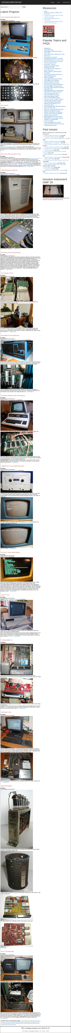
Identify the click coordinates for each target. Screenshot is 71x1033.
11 (37, 1020)
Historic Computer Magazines (51, 163)
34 (8, 1023)
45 (31, 1023)
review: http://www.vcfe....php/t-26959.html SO (22, 161)
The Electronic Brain (48, 150)
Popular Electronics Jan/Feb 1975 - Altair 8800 (54, 170)
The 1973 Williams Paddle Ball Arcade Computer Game (56, 144)
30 (38, 1022)
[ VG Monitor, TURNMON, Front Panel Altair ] (15, 340)
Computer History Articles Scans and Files (53, 15)
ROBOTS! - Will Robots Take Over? (52, 141)
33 (5, 1023)
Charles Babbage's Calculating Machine (53, 154)
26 (29, 1022)
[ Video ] (7, 556)
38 (16, 1023)
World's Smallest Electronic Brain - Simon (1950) (55, 164)
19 (14, 1022)
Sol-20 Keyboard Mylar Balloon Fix (10, 17)
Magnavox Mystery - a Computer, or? (52, 142)
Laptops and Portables (49, 158)
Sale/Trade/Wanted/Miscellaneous (52, 18)
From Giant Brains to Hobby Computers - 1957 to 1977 (56, 160)
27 (31, 1022)
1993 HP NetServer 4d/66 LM (9, 170)
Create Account (66, 2)
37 (14, 1023)
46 (33, 1023)
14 (3, 1022)
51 (5, 1024)
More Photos (3, 329)
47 (36, 1023)
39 (18, 1023)
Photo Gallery (47, 19)
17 (10, 1022)
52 (8, 1024)
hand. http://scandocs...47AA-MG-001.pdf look (18, 164)
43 (27, 1023)
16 (8, 1022)
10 (34, 1020)
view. (4, 145)
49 (1, 1024)
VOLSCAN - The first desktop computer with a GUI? (56, 138)
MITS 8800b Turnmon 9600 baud (10, 335)
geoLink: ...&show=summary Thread (9, 146)
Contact (52, 2)
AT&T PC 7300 (5, 595)
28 (33, 1022)
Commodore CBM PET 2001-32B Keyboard (13, 395)
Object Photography (6, 786)
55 (14, 1024)
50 (3, 1024)
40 (20, 1023)
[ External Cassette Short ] (11, 400)
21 (18, 1022)
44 (29, 1023)
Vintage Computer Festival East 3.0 (52, 135)
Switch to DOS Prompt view (50, 22)
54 (12, 1024)
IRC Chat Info (5, 105)
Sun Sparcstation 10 (6, 640)
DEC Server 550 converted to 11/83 (11, 154)
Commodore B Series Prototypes (51, 136)
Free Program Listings (49, 167)
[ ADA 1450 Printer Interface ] (11, 470)
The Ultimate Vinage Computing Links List (53, 21)
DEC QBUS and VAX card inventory (11, 252)
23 (23, 1022)
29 (36, 1022)
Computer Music (48, 168)
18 (12, 1022)
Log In (58, 2)
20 (16, 1022)
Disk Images (47, 14)
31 (1, 1023)
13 (1, 1022)
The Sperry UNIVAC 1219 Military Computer (54, 147)
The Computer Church (7, 273)
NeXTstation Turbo (6, 712)
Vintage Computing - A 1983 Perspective (53, 157)
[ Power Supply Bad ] (10, 174)
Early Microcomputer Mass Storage (52, 173)
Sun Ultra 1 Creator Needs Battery (10, 552)
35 (10, 1023)
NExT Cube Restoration (7, 951)
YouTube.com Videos (49, 17)
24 (25, 1022)
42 (25, 1023)
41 (23, 1023)
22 (20, 1022)
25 (27, 1022)
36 (12, 1023)
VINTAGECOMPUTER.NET (11, 2)
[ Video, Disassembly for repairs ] (12, 599)
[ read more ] (8, 101)
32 (3, 1023)
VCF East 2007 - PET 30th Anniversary (53, 148)
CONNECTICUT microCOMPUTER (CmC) (12, 466)
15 (5, 1022)
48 (38, 1023)
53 (10, 1024)
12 (39, 1020)
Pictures (10, 636)
